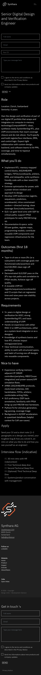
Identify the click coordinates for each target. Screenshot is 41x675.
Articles (4, 568)
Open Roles (5, 582)
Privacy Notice (8, 670)
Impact (3, 565)
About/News (5, 570)
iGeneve (23, 593)
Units (8, 593)
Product (4, 563)
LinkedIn (4, 549)
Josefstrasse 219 (7, 530)
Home (3, 560)
